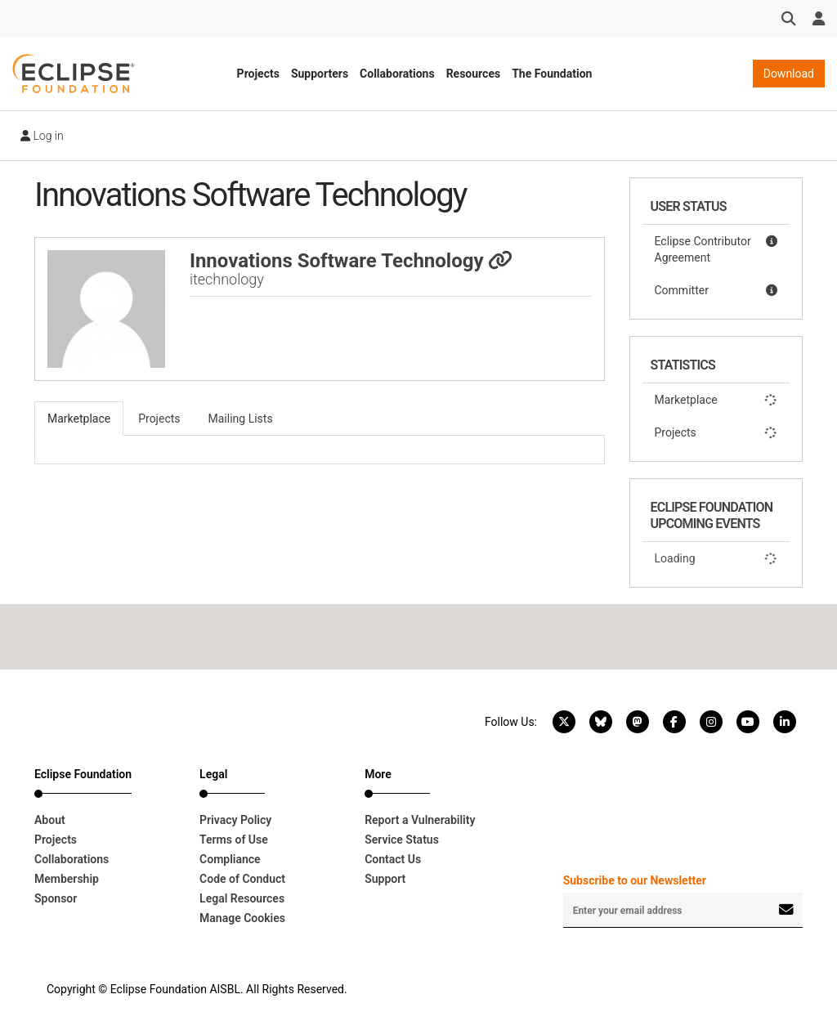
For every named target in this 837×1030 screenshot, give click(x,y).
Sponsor (55, 898)
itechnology (227, 279)
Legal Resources (241, 898)
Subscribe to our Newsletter (634, 880)
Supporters (319, 73)
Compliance (230, 859)
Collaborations (397, 73)
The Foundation (552, 73)
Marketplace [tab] (78, 418)
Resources (473, 73)
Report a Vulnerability (420, 819)
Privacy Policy (235, 819)
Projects (258, 73)
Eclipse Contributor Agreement (716, 248)
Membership (66, 878)
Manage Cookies (242, 918)
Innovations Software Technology (351, 260)
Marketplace (716, 400)
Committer (716, 290)
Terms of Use (233, 839)
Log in (42, 135)
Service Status (402, 839)
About (49, 819)
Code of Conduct (242, 878)
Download (788, 73)
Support (385, 878)
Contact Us (393, 859)
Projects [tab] (159, 418)
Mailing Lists (240, 418)
